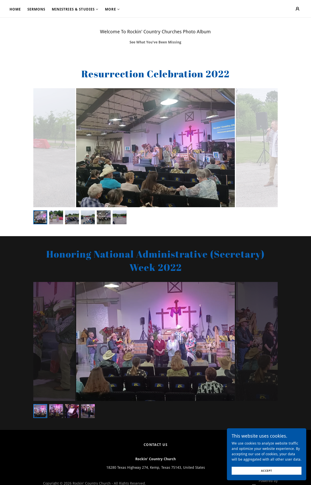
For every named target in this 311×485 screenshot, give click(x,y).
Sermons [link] (36, 9)
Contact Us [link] (155, 445)
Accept (266, 470)
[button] (75, 9)
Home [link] (15, 9)
